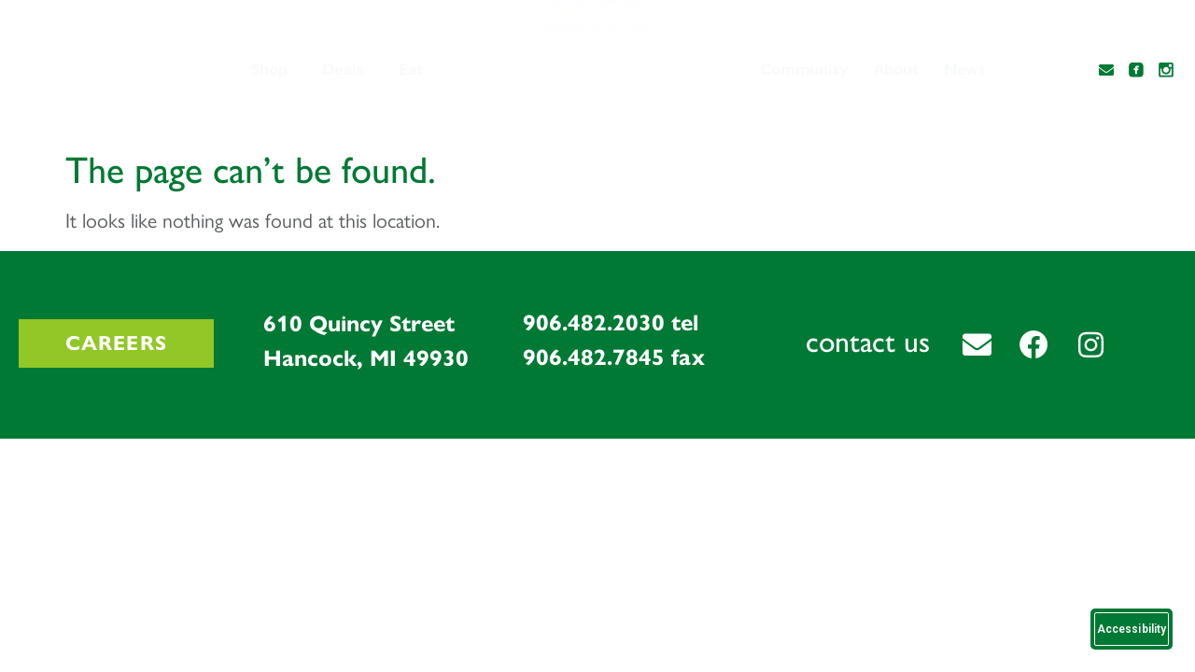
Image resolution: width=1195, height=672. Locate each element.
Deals (343, 69)
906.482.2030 (594, 323)
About (896, 69)
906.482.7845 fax (614, 357)
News (965, 69)
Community (803, 69)
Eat (411, 69)
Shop (269, 69)
